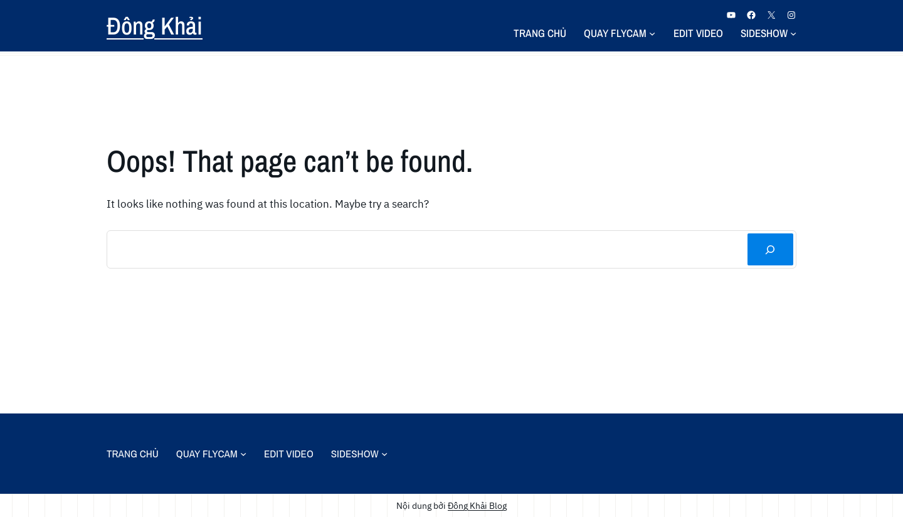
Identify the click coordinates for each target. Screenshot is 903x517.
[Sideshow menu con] (793, 33)
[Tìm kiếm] (770, 249)
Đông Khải (155, 25)
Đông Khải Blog (477, 505)
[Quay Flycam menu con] (652, 33)
